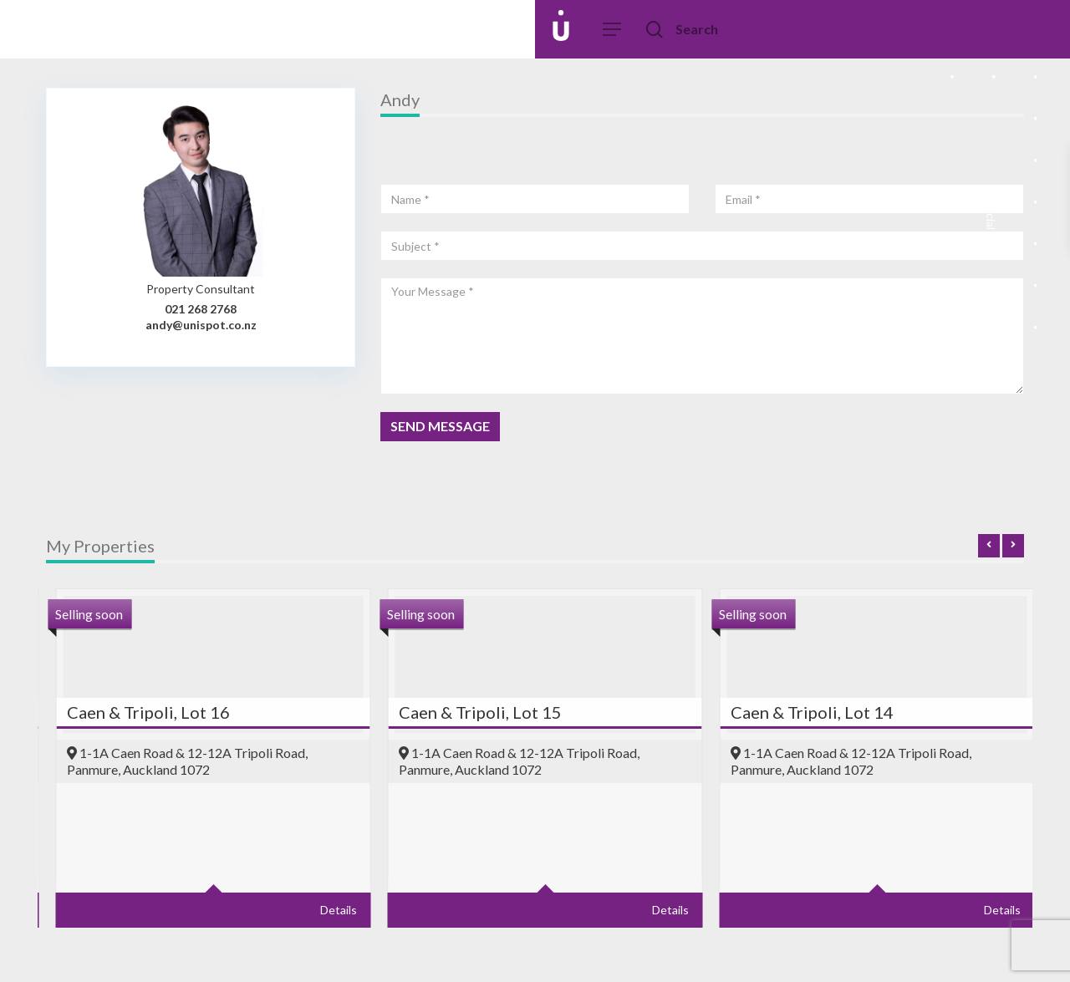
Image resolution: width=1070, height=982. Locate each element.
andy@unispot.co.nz (201, 325)
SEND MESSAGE (440, 426)
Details (205, 910)
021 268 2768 (201, 309)
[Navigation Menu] (613, 29)
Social (990, 226)
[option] (412, 766)
